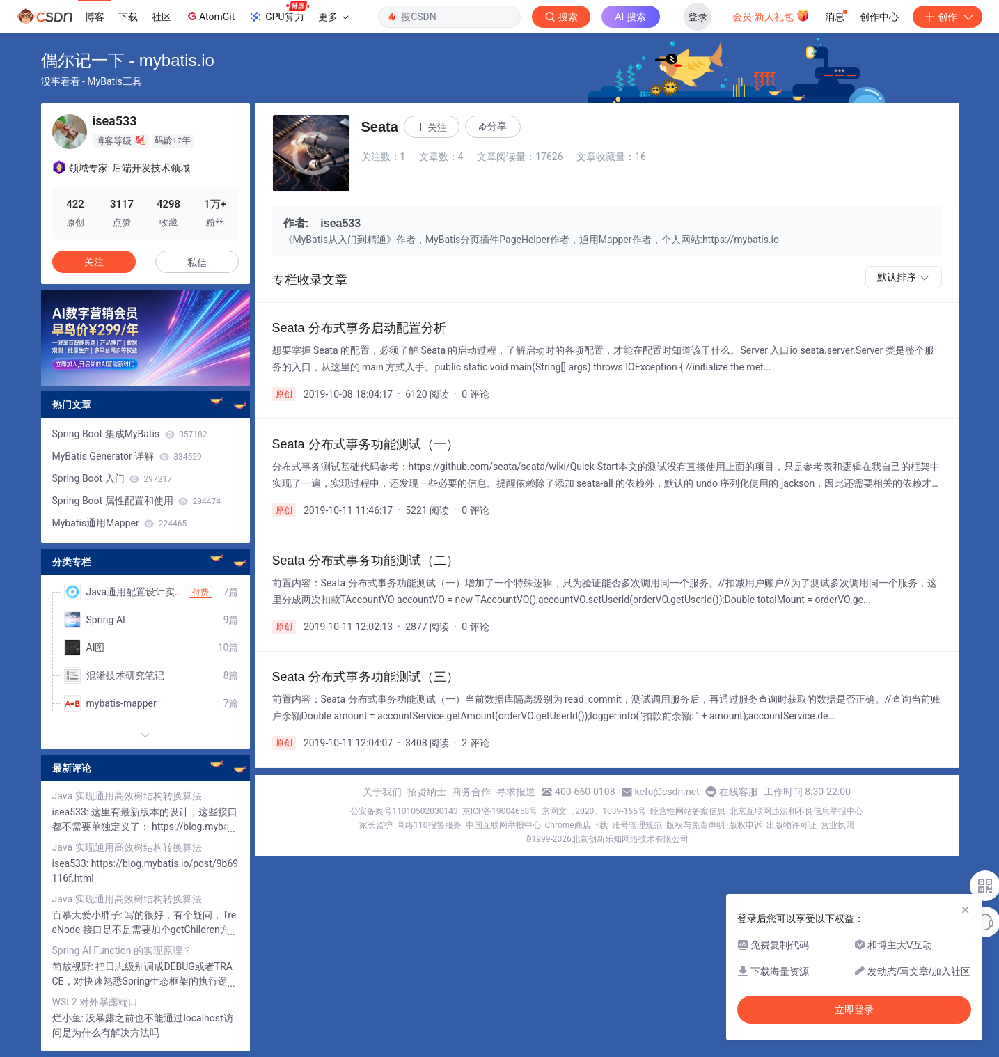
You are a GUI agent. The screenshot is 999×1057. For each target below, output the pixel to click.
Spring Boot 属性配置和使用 (136, 500)
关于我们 (382, 791)
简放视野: (74, 966)
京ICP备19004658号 (500, 811)
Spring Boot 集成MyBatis (129, 433)
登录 (697, 16)
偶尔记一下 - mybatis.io (127, 60)
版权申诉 (745, 825)
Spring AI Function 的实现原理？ (122, 950)
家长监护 (376, 825)
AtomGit (210, 16)
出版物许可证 (791, 825)
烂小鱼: (69, 1018)
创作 (947, 16)
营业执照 (837, 825)
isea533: (71, 811)
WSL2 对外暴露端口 (95, 1002)
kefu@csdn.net (667, 791)
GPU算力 (279, 12)
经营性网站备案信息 (687, 811)
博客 (94, 16)
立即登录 (854, 1009)
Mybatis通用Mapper (119, 522)
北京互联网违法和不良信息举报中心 (796, 811)
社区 (161, 16)
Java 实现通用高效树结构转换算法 (127, 795)
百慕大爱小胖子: (88, 915)
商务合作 (471, 791)
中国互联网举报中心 (503, 825)
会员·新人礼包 (771, 15)
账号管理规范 (637, 825)
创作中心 (879, 16)
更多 (333, 16)
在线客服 (738, 791)
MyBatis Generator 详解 (127, 456)
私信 (197, 262)
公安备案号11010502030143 (403, 811)
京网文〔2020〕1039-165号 (594, 811)
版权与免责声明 (695, 825)
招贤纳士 (426, 791)
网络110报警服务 (429, 825)
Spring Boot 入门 (112, 478)
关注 (94, 261)
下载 (128, 16)
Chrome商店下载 (576, 825)
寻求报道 (515, 791)
